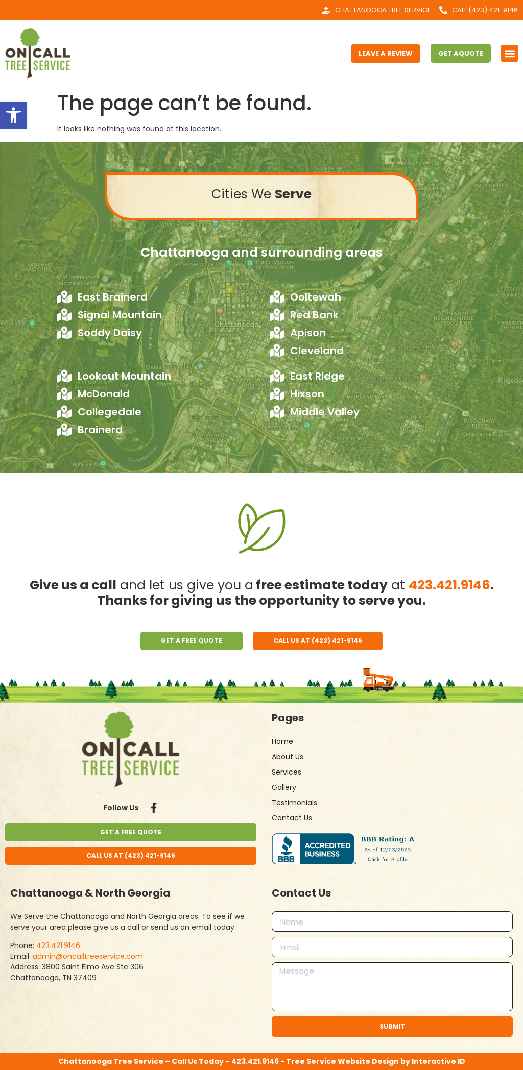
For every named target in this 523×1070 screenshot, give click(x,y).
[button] (13, 115)
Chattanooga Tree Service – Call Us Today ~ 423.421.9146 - (172, 1061)
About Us (287, 757)
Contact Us (292, 818)
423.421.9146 (449, 585)
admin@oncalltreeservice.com (88, 956)
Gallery (284, 787)
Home (282, 741)
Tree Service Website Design (342, 1061)
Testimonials (294, 803)
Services (286, 772)
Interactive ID (438, 1061)
